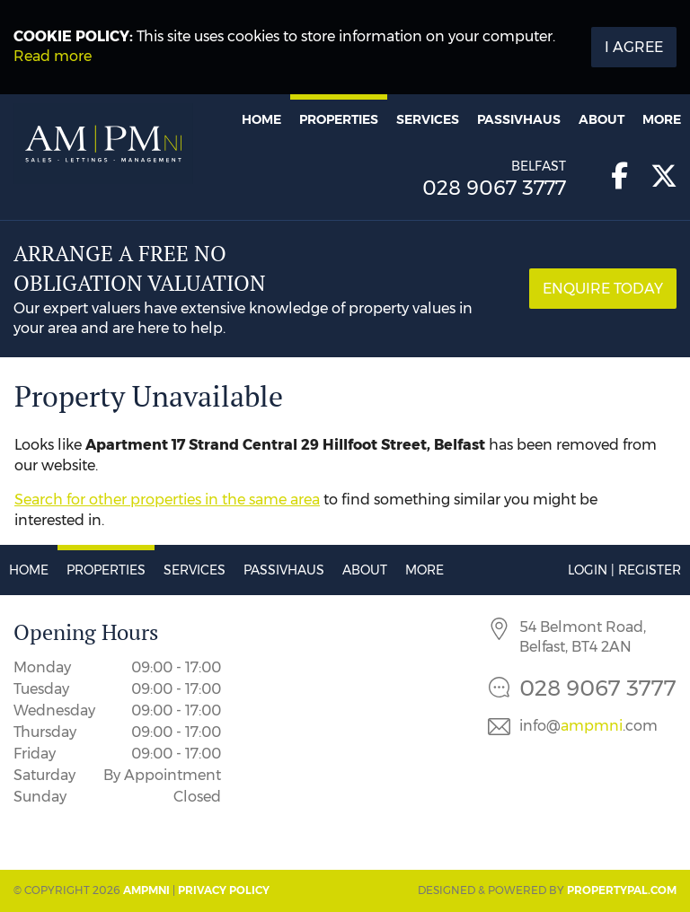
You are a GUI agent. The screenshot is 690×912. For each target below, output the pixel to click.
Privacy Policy (224, 890)
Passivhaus (519, 119)
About (601, 119)
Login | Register (624, 570)
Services (427, 119)
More (661, 119)
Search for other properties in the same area (167, 499)
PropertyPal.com (622, 890)
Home (261, 119)
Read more (52, 56)
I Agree (634, 47)
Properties (338, 119)
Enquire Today (603, 288)
